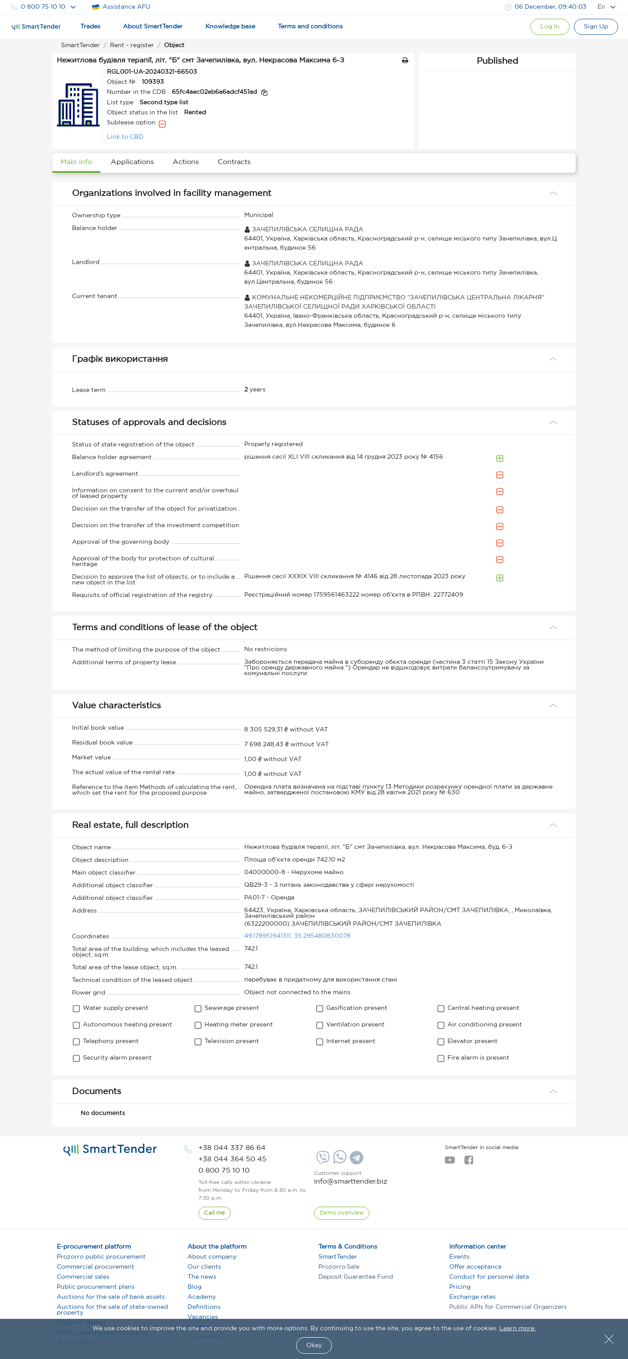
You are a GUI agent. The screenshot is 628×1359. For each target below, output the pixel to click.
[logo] (110, 1150)
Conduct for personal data (489, 1277)
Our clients (204, 1267)
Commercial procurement (95, 1267)
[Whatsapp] (339, 1161)
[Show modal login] (550, 27)
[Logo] (36, 27)
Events (459, 1256)
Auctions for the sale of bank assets (111, 1297)
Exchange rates (472, 1297)
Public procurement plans (96, 1287)
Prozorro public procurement (101, 1256)
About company (212, 1256)
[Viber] (322, 1160)
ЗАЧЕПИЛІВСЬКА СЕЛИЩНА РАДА (303, 229)
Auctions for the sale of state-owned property (112, 1309)
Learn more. (517, 1328)
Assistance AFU (121, 7)
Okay (314, 1345)
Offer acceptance (475, 1267)
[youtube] (450, 1162)
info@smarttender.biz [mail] (350, 1181)
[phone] (232, 1148)
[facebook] (469, 1162)
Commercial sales (83, 1277)
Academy (202, 1297)
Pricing (460, 1287)
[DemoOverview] (341, 1213)
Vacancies (203, 1317)
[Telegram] (355, 1160)
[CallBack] (214, 1213)
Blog (194, 1287)
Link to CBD (125, 137)
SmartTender (337, 1256)
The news (202, 1277)
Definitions (204, 1307)
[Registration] (596, 27)
